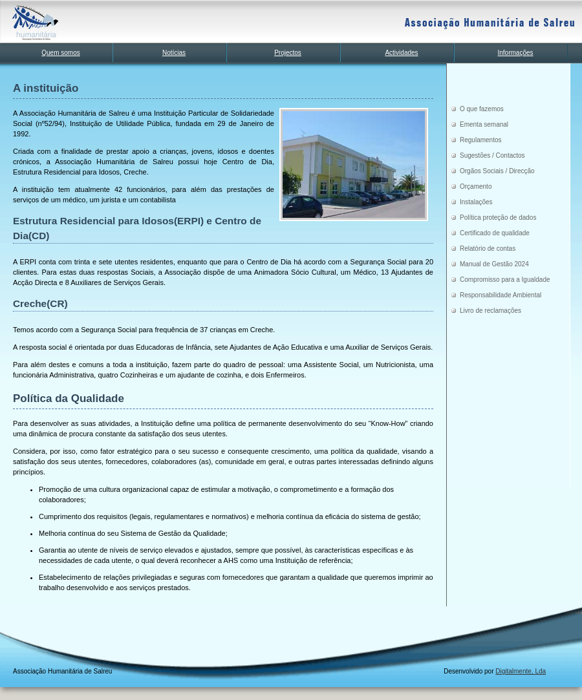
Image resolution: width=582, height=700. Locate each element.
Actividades (401, 52)
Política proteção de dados (498, 217)
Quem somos (60, 52)
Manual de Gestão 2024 (494, 264)
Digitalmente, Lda (520, 671)
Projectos (287, 52)
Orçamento (475, 186)
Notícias (174, 52)
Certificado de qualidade (495, 233)
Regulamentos (480, 139)
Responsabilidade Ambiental (500, 295)
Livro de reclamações (490, 310)
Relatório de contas (487, 248)
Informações (515, 52)
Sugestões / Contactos (492, 155)
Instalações (476, 202)
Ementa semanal (484, 124)
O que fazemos (482, 108)
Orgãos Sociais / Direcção (497, 171)
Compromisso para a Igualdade (505, 279)
